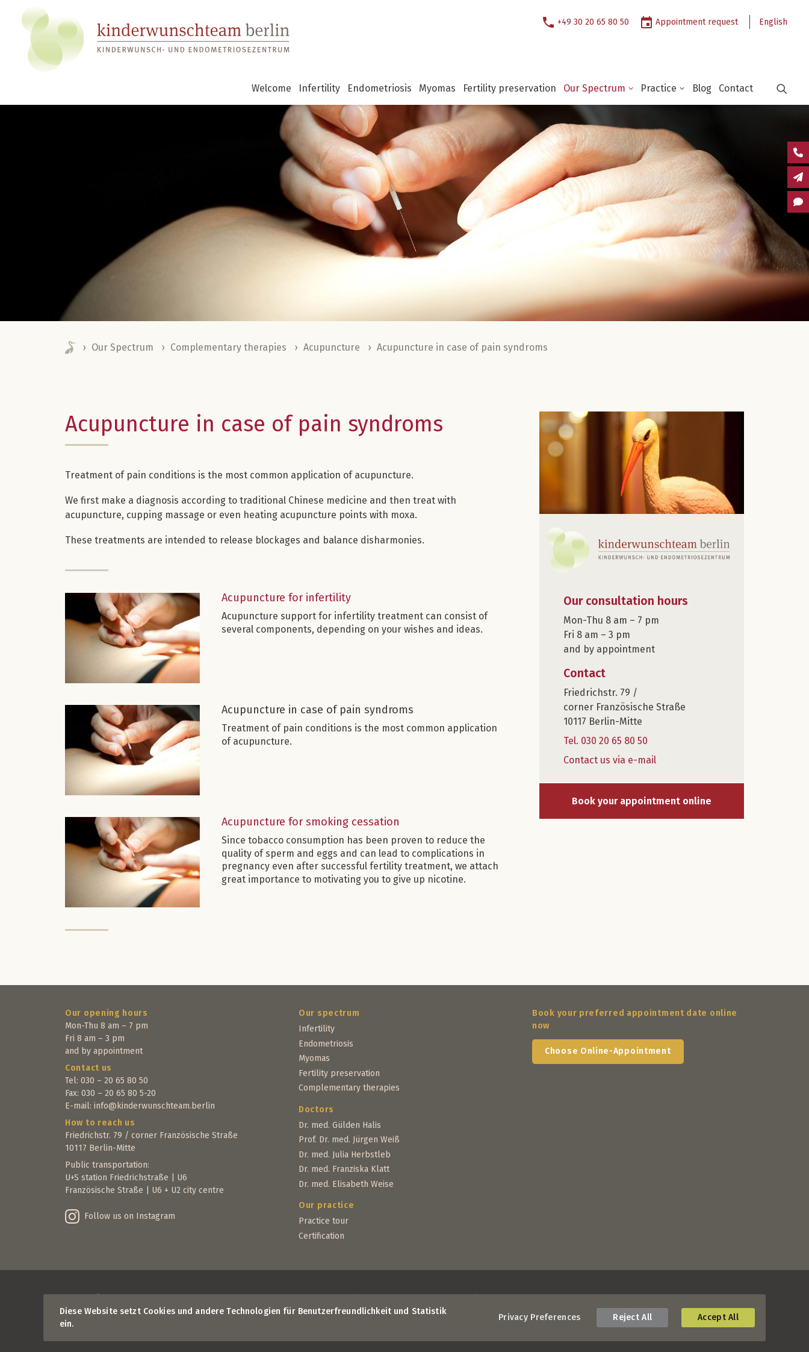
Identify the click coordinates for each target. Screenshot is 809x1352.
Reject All (632, 1317)
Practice (662, 88)
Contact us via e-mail (609, 760)
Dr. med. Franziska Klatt (344, 1169)
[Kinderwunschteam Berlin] (148, 39)
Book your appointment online (641, 801)
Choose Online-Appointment (608, 1051)
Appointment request (697, 22)
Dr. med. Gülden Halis (340, 1125)
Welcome (271, 88)
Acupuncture (331, 347)
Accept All (718, 1317)
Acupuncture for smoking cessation (311, 821)
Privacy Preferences (539, 1317)
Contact (736, 88)
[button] (774, 88)
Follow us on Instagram (129, 1216)
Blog (701, 88)
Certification (321, 1236)
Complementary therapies (228, 347)
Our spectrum (329, 1013)
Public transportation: (107, 1165)
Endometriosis (379, 88)
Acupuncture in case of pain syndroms (318, 709)
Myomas (437, 88)
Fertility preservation (509, 88)
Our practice (326, 1205)
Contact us (88, 1068)
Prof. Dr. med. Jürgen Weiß (349, 1139)
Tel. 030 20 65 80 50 (605, 740)
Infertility (319, 88)
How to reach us (100, 1123)
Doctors (316, 1109)
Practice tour (324, 1221)
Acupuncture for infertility (286, 597)
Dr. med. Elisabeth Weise (346, 1184)
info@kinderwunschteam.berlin (154, 1106)
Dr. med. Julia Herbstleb (345, 1155)
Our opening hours (106, 1013)
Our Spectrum (598, 88)
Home (71, 347)
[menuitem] (590, 22)
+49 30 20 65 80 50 (593, 22)
